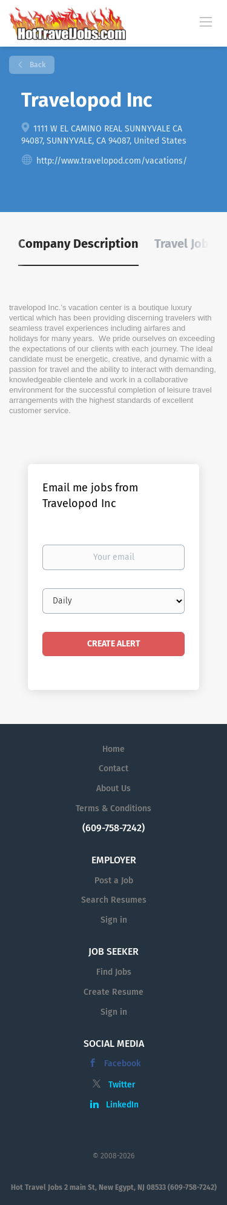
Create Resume (113, 992)
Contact (113, 768)
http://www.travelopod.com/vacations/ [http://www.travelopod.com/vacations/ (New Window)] (111, 161)
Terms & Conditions (113, 808)
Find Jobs (113, 972)
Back (36, 65)
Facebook (122, 1063)
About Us (113, 788)
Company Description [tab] (78, 243)
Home (113, 749)
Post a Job (113, 880)
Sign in (113, 920)
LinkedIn (122, 1105)
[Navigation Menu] (206, 21)
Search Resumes (113, 900)
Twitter (122, 1085)
